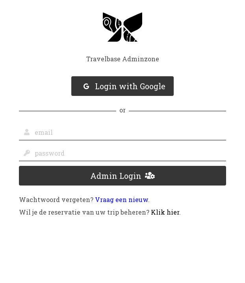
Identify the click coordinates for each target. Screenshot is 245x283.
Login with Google (124, 86)
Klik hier (165, 212)
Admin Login (122, 176)
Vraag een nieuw (121, 199)
